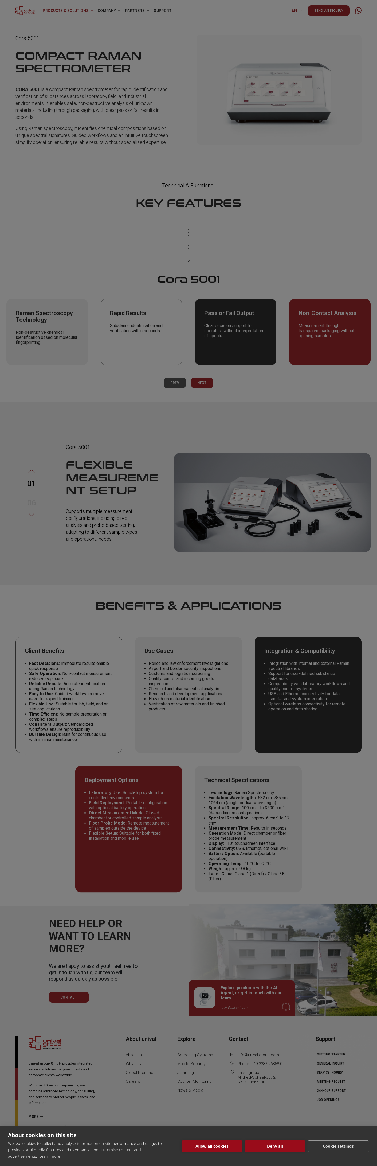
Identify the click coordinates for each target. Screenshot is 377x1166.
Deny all (275, 1146)
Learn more (49, 1156)
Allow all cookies (212, 1146)
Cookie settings (338, 1146)
